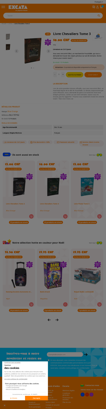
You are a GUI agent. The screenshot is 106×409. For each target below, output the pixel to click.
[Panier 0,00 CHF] (101, 7)
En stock (5, 119)
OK (86, 354)
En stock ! (56, 62)
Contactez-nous (92, 385)
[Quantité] (59, 74)
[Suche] (49, 16)
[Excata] (18, 8)
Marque (4, 111)
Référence (5, 115)
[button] (87, 155)
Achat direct (93, 75)
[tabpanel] (32, 51)
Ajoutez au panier (74, 75)
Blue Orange (13, 111)
